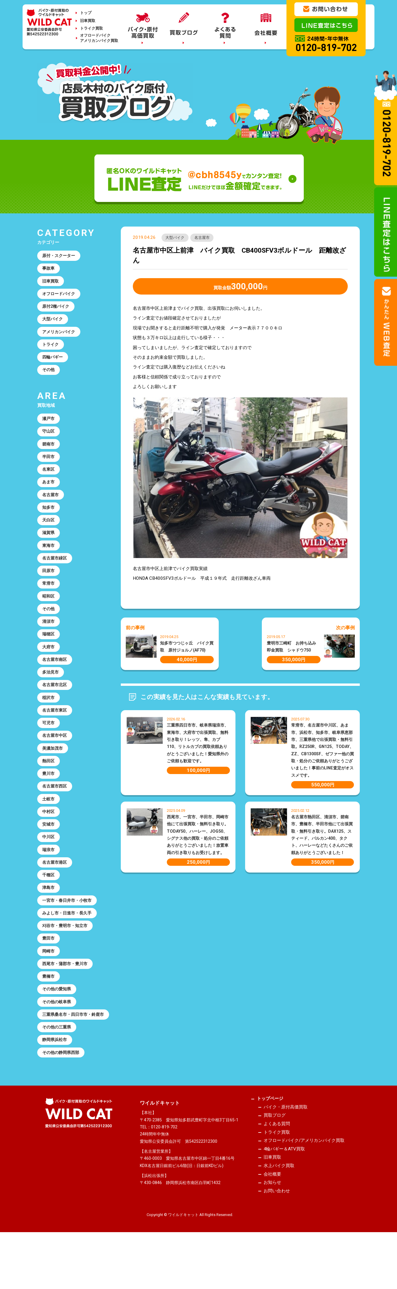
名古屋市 (204, 238)
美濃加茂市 (54, 772)
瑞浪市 (49, 878)
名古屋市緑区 (56, 572)
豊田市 (49, 972)
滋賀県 (49, 545)
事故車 (49, 269)
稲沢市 (49, 718)
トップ (85, 13)
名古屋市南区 (56, 678)
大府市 (49, 665)
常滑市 (49, 598)
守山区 (49, 438)
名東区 (49, 479)
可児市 (49, 745)
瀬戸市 (49, 425)
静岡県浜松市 (56, 1085)
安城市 (49, 852)
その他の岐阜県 (58, 1038)
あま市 (49, 492)
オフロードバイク (60, 296)
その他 (49, 376)
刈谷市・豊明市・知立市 (67, 958)
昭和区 (49, 612)
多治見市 (51, 692)
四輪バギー (54, 362)
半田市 (49, 465)
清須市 (49, 638)
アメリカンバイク (60, 336)
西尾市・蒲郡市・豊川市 (67, 998)
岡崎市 (49, 985)
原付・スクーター (60, 256)
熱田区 (49, 785)
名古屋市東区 (56, 732)
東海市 (49, 558)
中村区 (49, 838)
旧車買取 (87, 20)
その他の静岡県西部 (62, 1098)
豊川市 (49, 798)
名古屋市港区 (56, 892)
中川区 (49, 865)
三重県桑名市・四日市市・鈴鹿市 (71, 1055)
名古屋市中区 (56, 758)
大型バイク (176, 238)
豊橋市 (49, 1011)
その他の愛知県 (58, 1025)
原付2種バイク (57, 309)
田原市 (49, 585)
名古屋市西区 (56, 811)
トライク (51, 349)
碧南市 (49, 452)
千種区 (49, 905)
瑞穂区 (49, 652)
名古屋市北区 (56, 705)
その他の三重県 (58, 1072)
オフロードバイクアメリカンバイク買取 (99, 38)
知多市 (49, 518)
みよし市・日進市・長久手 (69, 945)
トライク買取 (91, 28)
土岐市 (49, 825)
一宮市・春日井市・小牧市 (69, 932)
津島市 (49, 918)
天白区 (49, 532)
